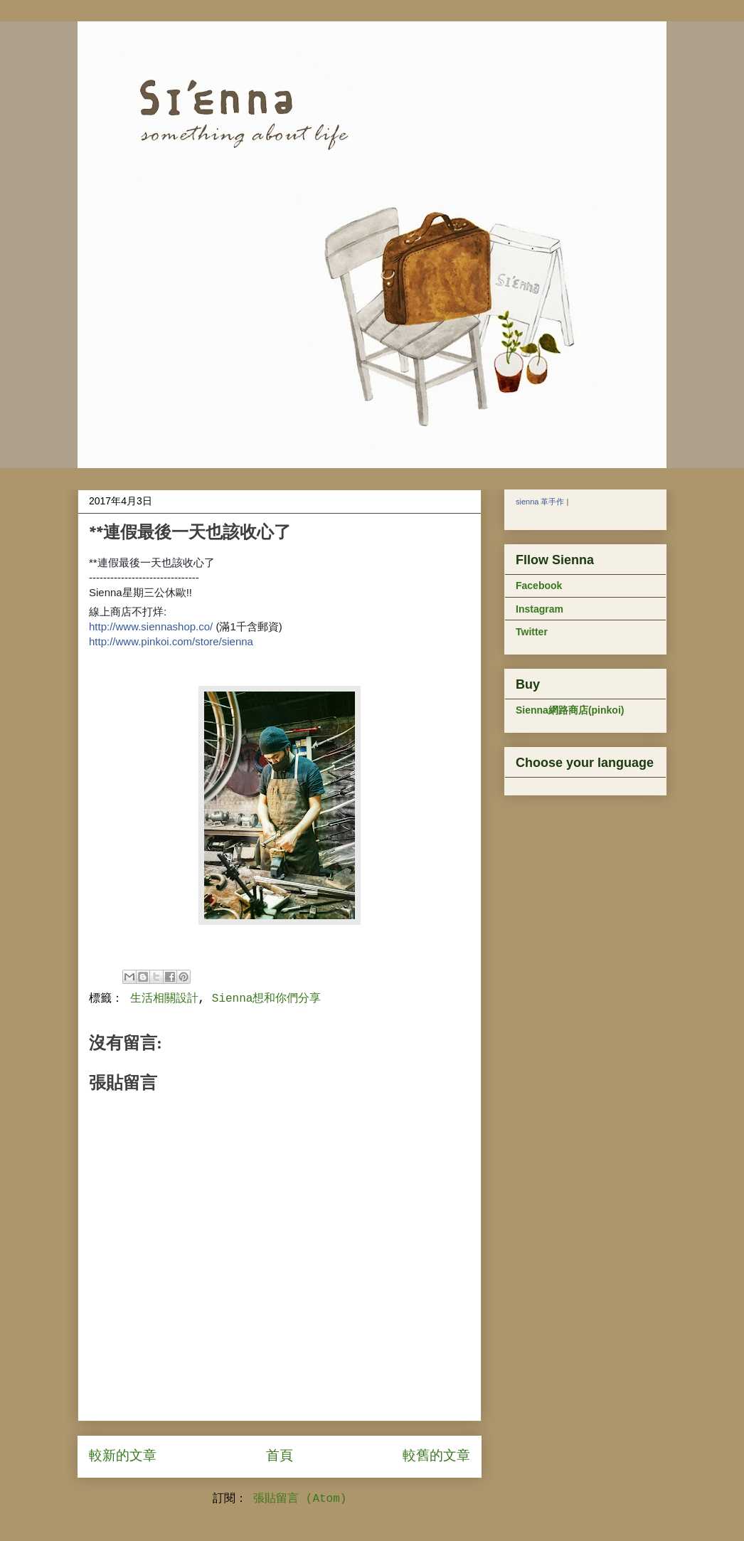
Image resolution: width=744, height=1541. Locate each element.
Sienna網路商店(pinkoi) (570, 710)
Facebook (539, 585)
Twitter (532, 631)
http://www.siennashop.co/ (151, 626)
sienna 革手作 (540, 501)
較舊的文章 (436, 1456)
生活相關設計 (164, 998)
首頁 (279, 1456)
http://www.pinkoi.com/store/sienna (171, 641)
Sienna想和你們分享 (266, 998)
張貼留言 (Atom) (299, 1499)
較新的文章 (122, 1456)
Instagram (539, 609)
